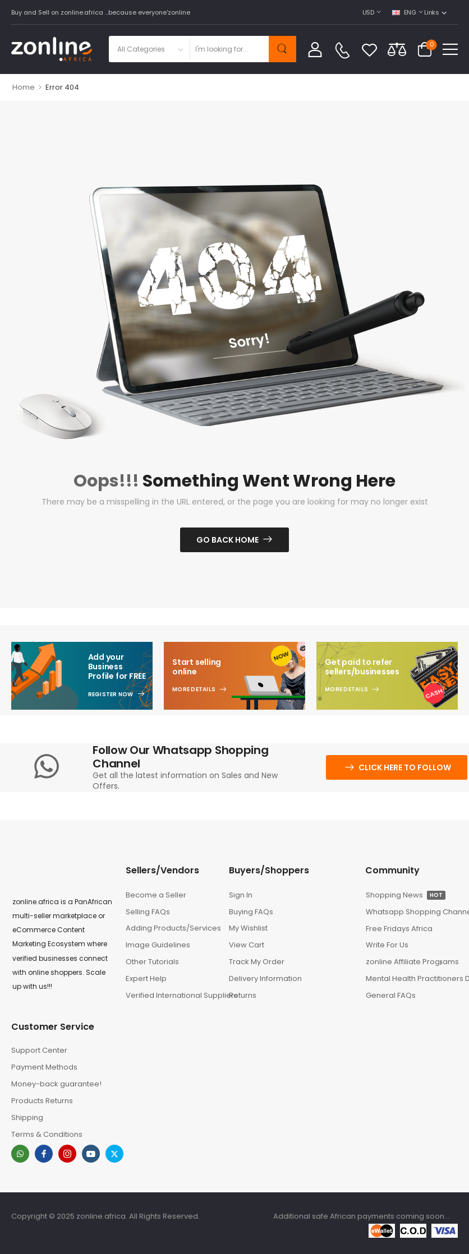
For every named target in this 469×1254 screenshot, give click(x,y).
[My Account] (315, 49)
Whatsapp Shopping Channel (412, 911)
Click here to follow (404, 767)
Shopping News (405, 895)
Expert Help (146, 978)
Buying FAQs (251, 911)
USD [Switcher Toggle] (368, 12)
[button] (450, 49)
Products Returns (42, 1100)
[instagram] (67, 1154)
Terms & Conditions (46, 1134)
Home (23, 87)
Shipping (27, 1117)
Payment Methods (44, 1067)
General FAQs (391, 995)
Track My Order (256, 961)
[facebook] (44, 1154)
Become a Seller (156, 895)
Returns (242, 995)
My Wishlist (248, 928)
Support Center (39, 1050)
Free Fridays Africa (399, 928)
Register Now (111, 694)
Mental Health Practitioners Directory (412, 978)
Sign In (240, 895)
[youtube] (91, 1154)
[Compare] (397, 49)
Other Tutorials (152, 961)
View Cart (246, 945)
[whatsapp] (20, 1154)
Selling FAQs (148, 911)
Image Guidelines (158, 945)
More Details (193, 689)
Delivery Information (265, 978)
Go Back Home (227, 539)
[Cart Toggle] (424, 49)
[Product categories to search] (149, 49)
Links (431, 12)
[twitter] (114, 1154)
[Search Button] (282, 49)
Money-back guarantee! (56, 1084)
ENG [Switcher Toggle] (404, 12)
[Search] (229, 49)
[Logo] (51, 49)
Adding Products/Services (172, 928)
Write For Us (387, 945)
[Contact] (342, 50)
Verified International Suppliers (172, 995)
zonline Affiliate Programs (407, 961)
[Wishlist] (369, 49)
